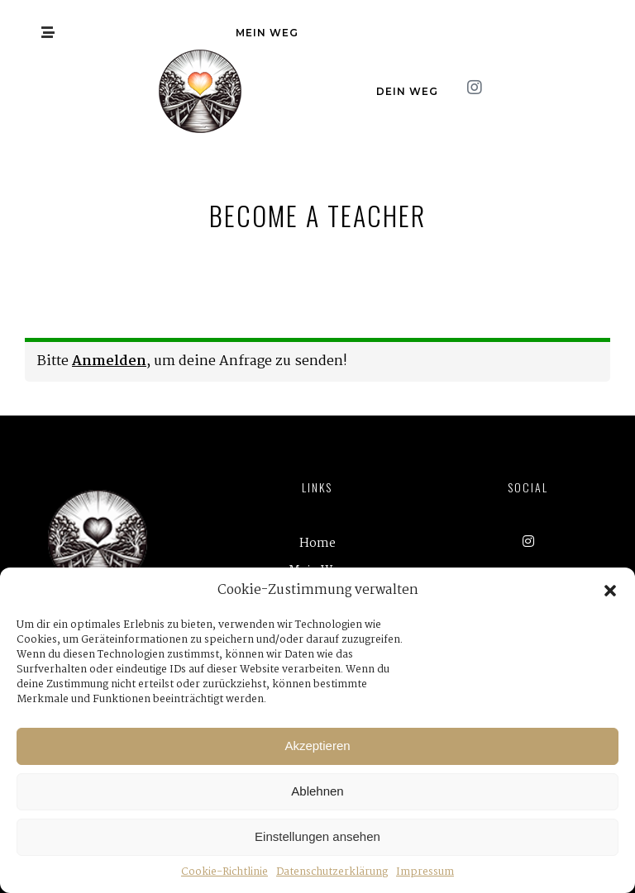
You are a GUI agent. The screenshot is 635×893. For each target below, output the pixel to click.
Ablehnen (317, 791)
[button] (610, 590)
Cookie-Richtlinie (224, 872)
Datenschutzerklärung (332, 872)
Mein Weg (267, 32)
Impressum (425, 872)
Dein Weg (407, 91)
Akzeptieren (317, 746)
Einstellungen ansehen (317, 836)
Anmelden (109, 361)
